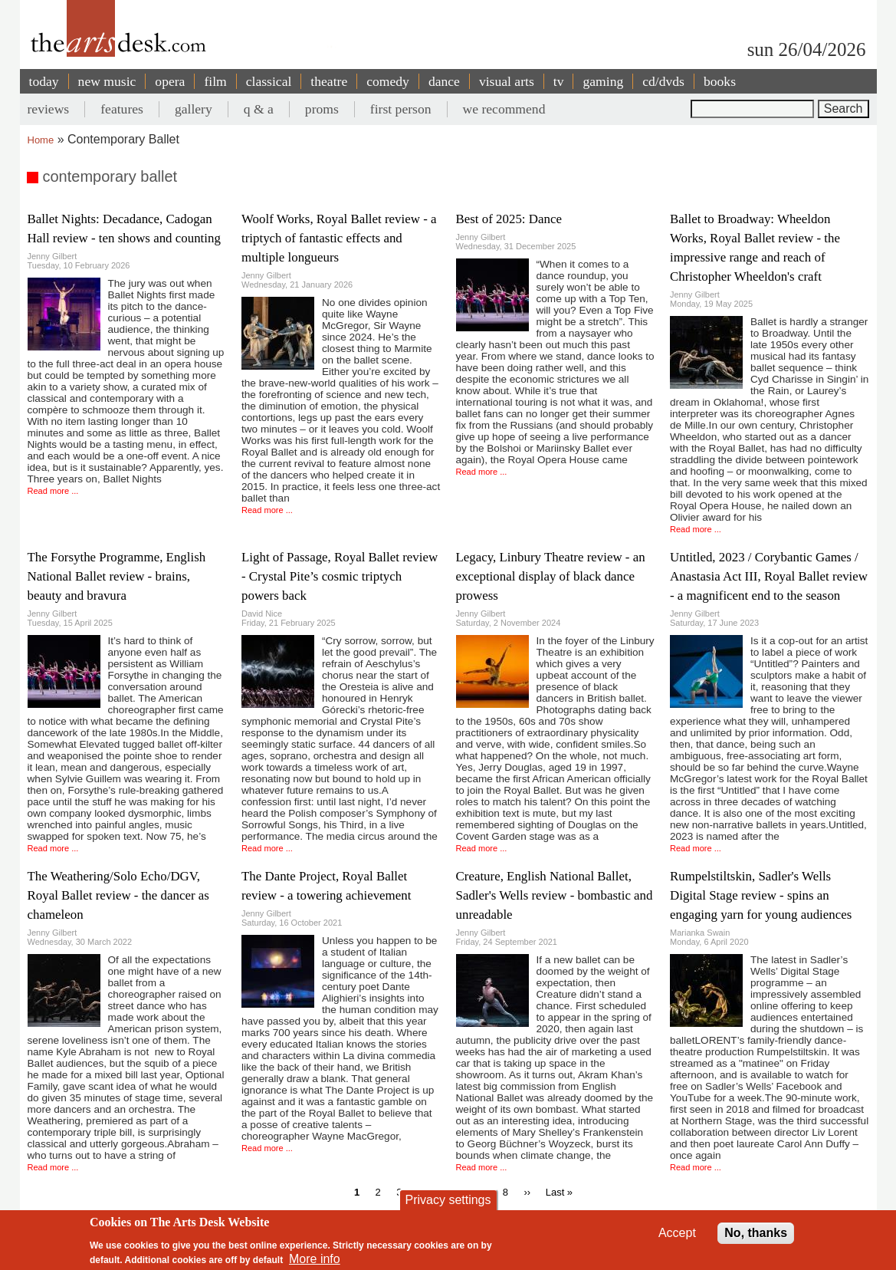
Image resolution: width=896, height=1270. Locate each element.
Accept (677, 1232)
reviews (49, 109)
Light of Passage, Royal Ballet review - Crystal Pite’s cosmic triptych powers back (339, 576)
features (121, 109)
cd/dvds (663, 81)
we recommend (504, 109)
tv (558, 81)
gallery (193, 109)
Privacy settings (448, 1199)
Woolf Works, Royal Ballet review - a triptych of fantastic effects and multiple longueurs (339, 238)
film (215, 81)
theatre (328, 81)
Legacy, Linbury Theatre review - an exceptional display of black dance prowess (550, 576)
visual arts (506, 81)
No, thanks (755, 1232)
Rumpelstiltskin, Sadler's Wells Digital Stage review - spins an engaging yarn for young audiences (761, 895)
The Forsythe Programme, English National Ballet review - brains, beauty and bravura (117, 576)
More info (314, 1258)
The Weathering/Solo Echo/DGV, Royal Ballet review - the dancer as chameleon (118, 895)
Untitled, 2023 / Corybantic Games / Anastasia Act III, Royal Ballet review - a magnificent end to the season (769, 576)
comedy (387, 81)
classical (269, 81)
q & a (259, 109)
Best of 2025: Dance (509, 219)
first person (401, 109)
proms (322, 109)
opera (170, 81)
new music (107, 81)
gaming (603, 81)
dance (444, 81)
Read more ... (53, 490)
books (720, 81)
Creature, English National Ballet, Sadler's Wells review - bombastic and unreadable (554, 895)
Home (41, 140)
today (44, 81)
